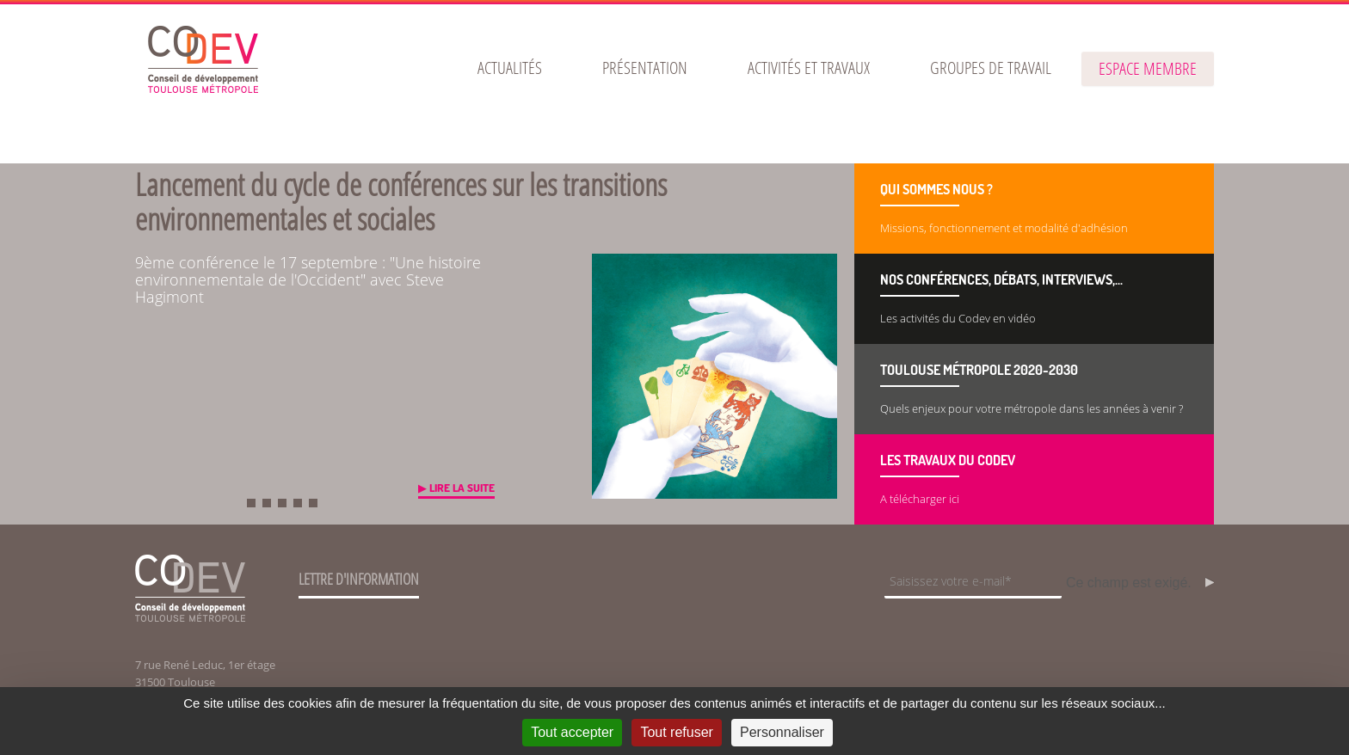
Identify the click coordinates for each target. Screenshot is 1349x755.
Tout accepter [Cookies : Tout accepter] (572, 732)
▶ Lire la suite (456, 487)
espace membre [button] (1148, 68)
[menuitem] (510, 68)
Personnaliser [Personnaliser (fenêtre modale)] (782, 732)
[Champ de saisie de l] (973, 582)
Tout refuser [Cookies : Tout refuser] (676, 732)
